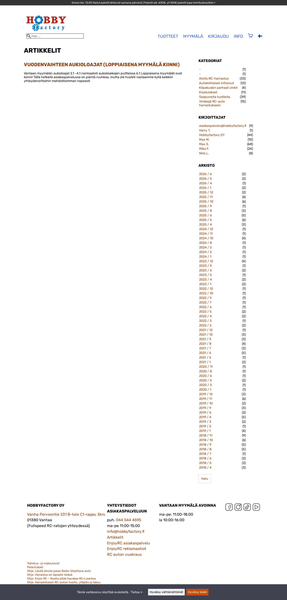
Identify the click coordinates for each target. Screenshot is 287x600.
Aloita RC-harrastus (214, 78)
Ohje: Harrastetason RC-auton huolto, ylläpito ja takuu (64, 582)
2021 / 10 (206, 334)
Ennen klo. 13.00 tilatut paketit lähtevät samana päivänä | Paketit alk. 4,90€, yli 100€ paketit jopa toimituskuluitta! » (143, 2)
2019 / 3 (205, 422)
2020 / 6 (205, 376)
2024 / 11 (206, 233)
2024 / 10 (206, 238)
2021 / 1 (205, 362)
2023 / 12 (206, 261)
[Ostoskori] (250, 38)
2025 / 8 (205, 211)
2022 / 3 (205, 321)
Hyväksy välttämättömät (166, 592)
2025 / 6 (205, 215)
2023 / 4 (205, 279)
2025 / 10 (206, 201)
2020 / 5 (205, 380)
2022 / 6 (205, 307)
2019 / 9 (205, 408)
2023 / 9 (205, 266)
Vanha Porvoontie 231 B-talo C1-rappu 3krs (66, 514)
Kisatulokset (208, 92)
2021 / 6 (205, 353)
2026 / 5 (205, 178)
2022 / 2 (205, 325)
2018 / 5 (205, 463)
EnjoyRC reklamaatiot (126, 548)
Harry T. (204, 130)
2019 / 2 (205, 426)
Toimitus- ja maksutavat (43, 563)
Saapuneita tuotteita (214, 97)
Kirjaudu (218, 36)
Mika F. (204, 149)
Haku (204, 478)
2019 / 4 (205, 417)
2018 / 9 (205, 444)
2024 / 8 (205, 243)
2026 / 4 (205, 183)
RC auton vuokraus (124, 554)
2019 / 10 (206, 403)
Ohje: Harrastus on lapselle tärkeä (49, 574)
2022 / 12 (206, 289)
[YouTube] (256, 507)
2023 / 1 (205, 284)
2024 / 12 (206, 229)
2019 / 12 (205, 394)
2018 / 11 (205, 435)
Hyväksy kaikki (197, 592)
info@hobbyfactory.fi (125, 531)
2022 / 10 (206, 293)
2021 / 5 (205, 357)
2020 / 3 (205, 385)
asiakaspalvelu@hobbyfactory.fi (222, 126)
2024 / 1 (205, 256)
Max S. (204, 144)
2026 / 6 (205, 174)
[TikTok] (247, 507)
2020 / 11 (206, 366)
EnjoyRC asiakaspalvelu (128, 543)
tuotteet (168, 36)
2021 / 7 (205, 348)
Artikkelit (115, 537)
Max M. (204, 139)
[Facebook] (229, 507)
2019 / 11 (205, 399)
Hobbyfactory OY (212, 135)
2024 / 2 (205, 252)
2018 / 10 (206, 440)
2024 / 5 (205, 247)
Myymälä (193, 36)
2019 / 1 (205, 431)
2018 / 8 (205, 449)
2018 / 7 (205, 454)
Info (238, 36)
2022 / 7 (205, 302)
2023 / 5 (205, 275)
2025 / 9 (205, 206)
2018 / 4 (205, 467)
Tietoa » (137, 592)
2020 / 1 (205, 389)
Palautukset (35, 567)
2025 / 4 (205, 224)
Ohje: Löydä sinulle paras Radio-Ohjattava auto (59, 571)
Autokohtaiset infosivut (216, 83)
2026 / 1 (205, 188)
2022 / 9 (205, 298)
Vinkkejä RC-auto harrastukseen (212, 103)
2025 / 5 (205, 220)
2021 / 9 (205, 339)
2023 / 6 (205, 270)
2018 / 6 (205, 458)
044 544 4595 (128, 520)
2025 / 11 (206, 197)
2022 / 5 (205, 311)
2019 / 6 (205, 412)
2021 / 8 (205, 344)
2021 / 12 (205, 330)
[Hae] (55, 35)
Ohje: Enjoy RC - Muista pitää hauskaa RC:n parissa (61, 578)
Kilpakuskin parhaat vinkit (218, 88)
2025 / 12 (206, 192)
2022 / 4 (205, 316)
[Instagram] (238, 507)
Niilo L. (204, 153)
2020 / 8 (205, 371)
